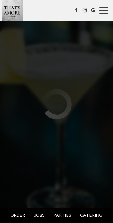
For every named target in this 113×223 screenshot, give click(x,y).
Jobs (39, 215)
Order (18, 215)
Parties (62, 215)
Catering (91, 215)
